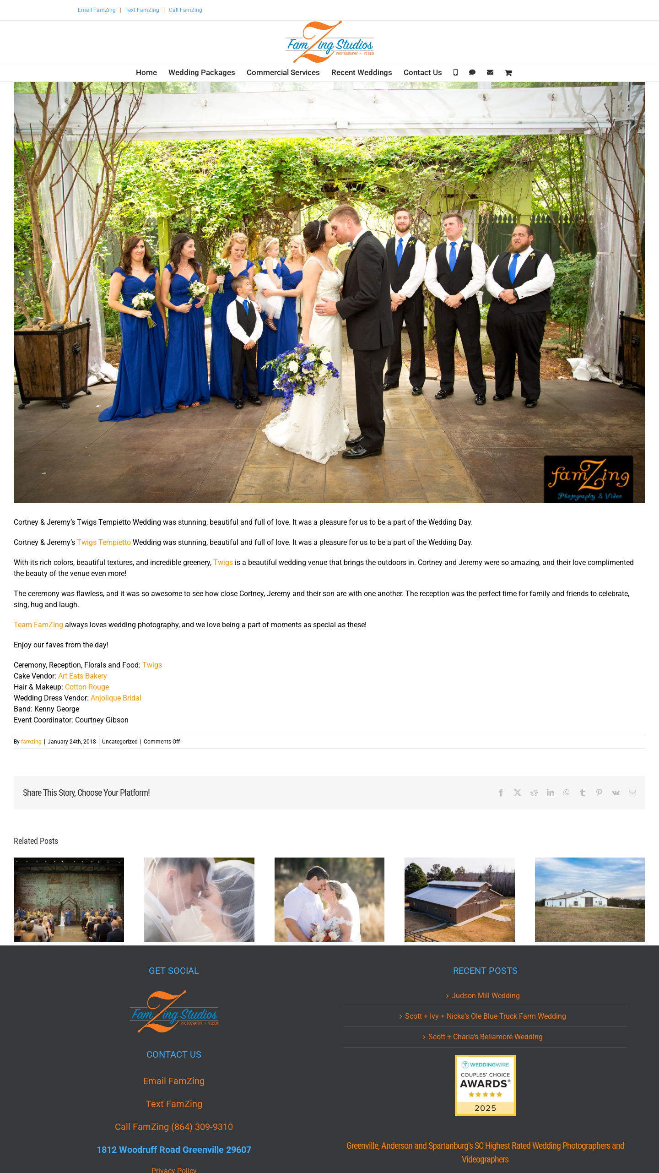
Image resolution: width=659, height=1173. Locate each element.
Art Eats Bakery (82, 676)
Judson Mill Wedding (486, 995)
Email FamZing (97, 10)
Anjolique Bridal (116, 698)
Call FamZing (185, 10)
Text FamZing (142, 10)
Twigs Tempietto (104, 542)
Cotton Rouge (87, 687)
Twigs (223, 562)
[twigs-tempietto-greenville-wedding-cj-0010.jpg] (329, 292)
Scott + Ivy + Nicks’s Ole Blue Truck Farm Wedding (485, 1016)
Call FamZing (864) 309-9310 (174, 1126)
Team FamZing (38, 624)
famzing (31, 742)
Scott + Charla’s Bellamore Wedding (485, 1036)
